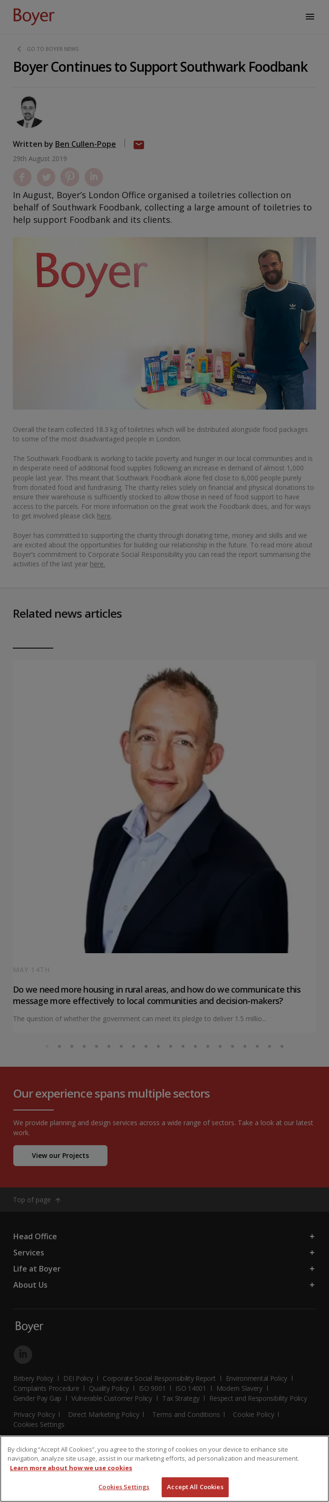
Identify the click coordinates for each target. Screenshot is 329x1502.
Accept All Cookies (195, 1487)
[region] (164, 1468)
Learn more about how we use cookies (71, 1468)
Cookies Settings (123, 1487)
